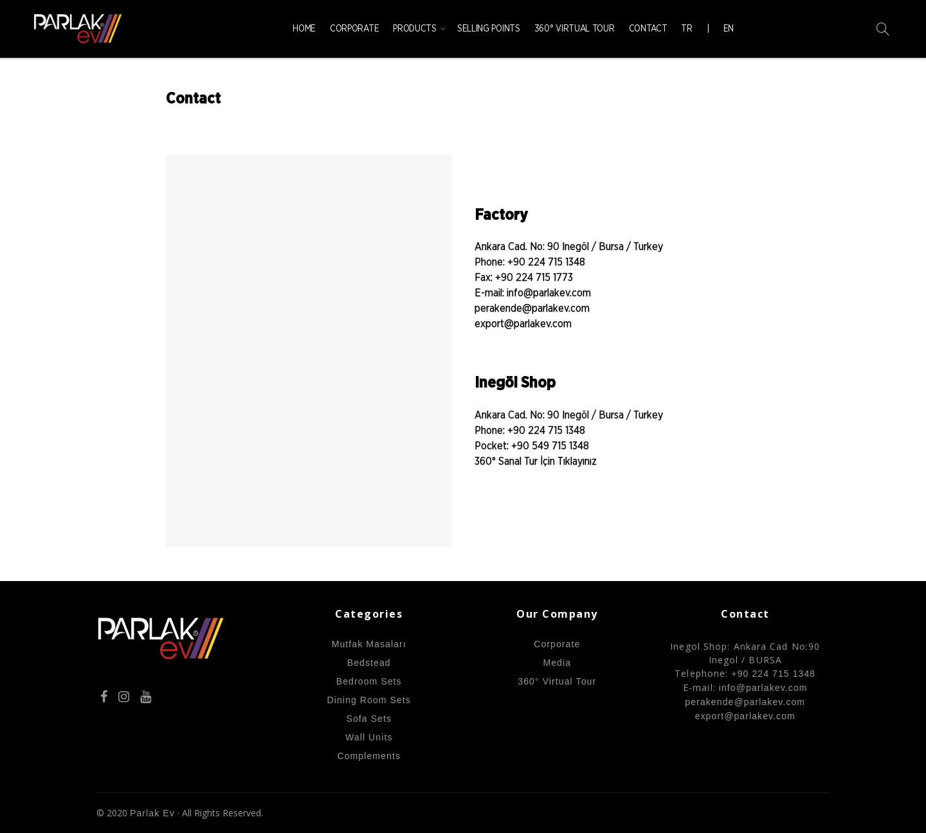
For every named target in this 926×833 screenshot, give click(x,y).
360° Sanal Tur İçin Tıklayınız (536, 461)
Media (557, 663)
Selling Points (488, 28)
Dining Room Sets (369, 700)
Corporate (354, 28)
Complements (369, 756)
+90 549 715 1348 (550, 446)
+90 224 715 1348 (546, 262)
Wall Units (369, 737)
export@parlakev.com (523, 324)
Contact (648, 28)
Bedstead (369, 663)
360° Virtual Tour (574, 28)
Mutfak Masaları (369, 644)
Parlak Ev (152, 813)
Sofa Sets (369, 718)
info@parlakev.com (547, 293)
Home (304, 28)
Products (415, 28)
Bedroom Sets (369, 681)
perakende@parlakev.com (532, 308)
